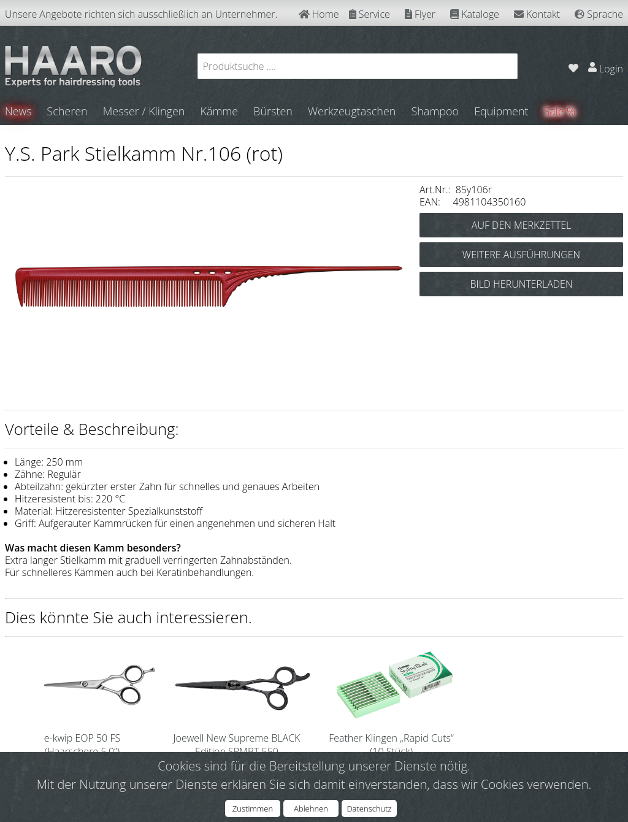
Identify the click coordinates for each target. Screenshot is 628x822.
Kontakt (537, 14)
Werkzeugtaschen (352, 111)
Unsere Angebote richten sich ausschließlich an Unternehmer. (141, 14)
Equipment (502, 111)
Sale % (561, 111)
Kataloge (474, 14)
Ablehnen (311, 808)
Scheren (67, 111)
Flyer (420, 14)
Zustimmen (252, 808)
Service (369, 14)
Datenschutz (369, 808)
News (18, 111)
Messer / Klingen (145, 111)
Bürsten (273, 111)
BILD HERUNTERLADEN (521, 283)
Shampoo (435, 111)
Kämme (220, 111)
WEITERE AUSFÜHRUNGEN (521, 254)
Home (319, 14)
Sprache (599, 14)
